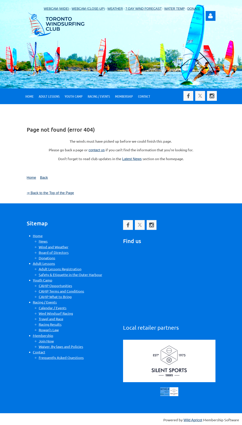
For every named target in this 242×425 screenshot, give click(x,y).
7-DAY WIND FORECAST (143, 8)
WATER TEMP (174, 8)
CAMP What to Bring (55, 297)
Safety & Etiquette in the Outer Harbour (70, 275)
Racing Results (50, 324)
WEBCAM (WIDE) (56, 8)
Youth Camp (42, 280)
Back (44, 178)
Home (31, 178)
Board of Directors (54, 252)
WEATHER (115, 8)
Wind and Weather (53, 247)
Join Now (46, 341)
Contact (39, 352)
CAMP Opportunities (55, 286)
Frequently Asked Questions (61, 357)
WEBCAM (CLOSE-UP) (88, 8)
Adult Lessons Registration (60, 269)
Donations (47, 258)
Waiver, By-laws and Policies (61, 346)
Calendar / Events (52, 308)
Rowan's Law (49, 330)
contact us (96, 150)
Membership (43, 335)
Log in (210, 16)
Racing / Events (45, 302)
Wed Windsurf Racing (56, 313)
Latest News (132, 159)
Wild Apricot (192, 420)
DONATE (193, 8)
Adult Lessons (44, 263)
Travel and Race (51, 319)
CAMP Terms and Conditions (61, 291)
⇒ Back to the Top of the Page (50, 193)
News (43, 241)
